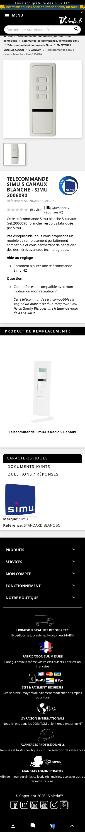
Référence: (13, 525)
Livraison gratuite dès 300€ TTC (42, 3)
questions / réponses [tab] (33, 474)
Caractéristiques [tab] (27, 458)
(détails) (72, 7)
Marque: (10, 519)
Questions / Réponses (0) (56, 210)
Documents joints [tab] (28, 466)
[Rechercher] (42, 29)
